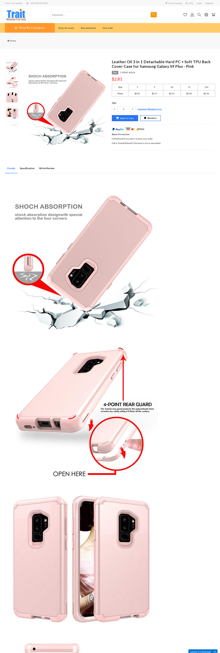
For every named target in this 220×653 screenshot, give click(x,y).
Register (209, 3)
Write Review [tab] (47, 168)
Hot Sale (108, 27)
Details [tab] (11, 168)
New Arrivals (66, 27)
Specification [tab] (27, 168)
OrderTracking (173, 3)
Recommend (88, 27)
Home (11, 40)
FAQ (189, 3)
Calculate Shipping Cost (149, 109)
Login (199, 3)
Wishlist (150, 118)
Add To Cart (125, 118)
